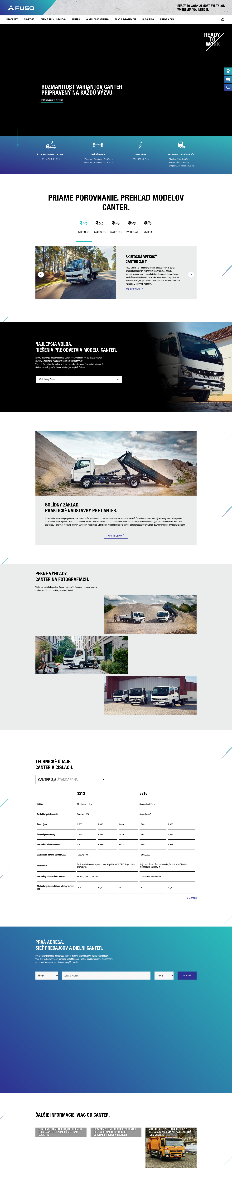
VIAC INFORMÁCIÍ (133, 289)
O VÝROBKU (192, 898)
